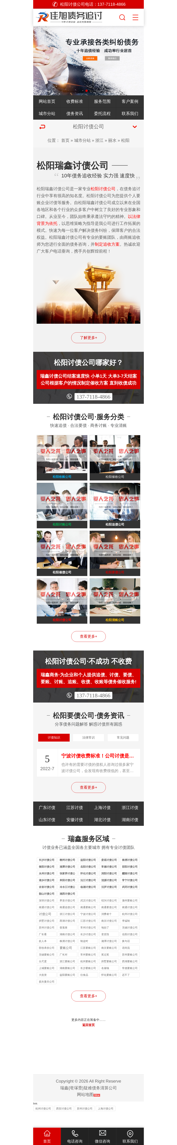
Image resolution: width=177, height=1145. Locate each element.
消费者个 (106, 929)
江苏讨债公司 (88, 936)
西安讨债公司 (64, 1123)
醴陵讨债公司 (130, 888)
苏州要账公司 (130, 969)
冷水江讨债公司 (67, 903)
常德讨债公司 (109, 882)
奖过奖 (105, 969)
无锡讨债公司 (130, 942)
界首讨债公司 (67, 915)
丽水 (112, 140)
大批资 (43, 990)
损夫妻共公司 (46, 997)
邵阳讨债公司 (130, 882)
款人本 (43, 956)
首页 (65, 140)
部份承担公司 (46, 963)
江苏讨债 (74, 823)
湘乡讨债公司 (46, 895)
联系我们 (130, 113)
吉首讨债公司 (46, 902)
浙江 (99, 140)
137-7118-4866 (93, 397)
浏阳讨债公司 (109, 888)
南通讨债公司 (46, 922)
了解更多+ (88, 337)
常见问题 (123, 751)
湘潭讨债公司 (67, 882)
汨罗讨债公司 (109, 902)
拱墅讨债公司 (46, 936)
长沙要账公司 (88, 983)
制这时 (84, 956)
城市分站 (47, 113)
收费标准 (74, 101)
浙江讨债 (130, 823)
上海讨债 (102, 823)
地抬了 (105, 942)
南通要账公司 (88, 922)
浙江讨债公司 (67, 929)
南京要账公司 (109, 963)
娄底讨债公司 (109, 875)
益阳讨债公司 (88, 875)
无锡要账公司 (46, 969)
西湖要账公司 (130, 976)
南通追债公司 (67, 922)
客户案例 (130, 101)
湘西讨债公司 (67, 909)
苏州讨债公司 (46, 942)
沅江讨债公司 (88, 895)
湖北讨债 (102, 835)
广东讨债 (47, 823)
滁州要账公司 (130, 915)
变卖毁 (105, 949)
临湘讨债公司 (88, 902)
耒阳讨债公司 (67, 895)
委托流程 (102, 113)
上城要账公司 (46, 983)
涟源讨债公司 (109, 895)
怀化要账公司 (109, 990)
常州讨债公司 (88, 942)
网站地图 (85, 1110)
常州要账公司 (88, 969)
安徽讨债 (74, 835)
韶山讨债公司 (46, 909)
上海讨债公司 (105, 1123)
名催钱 (105, 983)
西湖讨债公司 (67, 936)
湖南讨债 (130, 835)
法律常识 (88, 751)
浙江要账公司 (67, 976)
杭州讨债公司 (130, 929)
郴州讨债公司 (67, 875)
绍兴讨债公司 (109, 915)
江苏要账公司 (88, 963)
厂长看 (43, 949)
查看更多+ (88, 649)
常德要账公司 (130, 983)
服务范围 (102, 101)
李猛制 (126, 936)
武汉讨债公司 (88, 915)
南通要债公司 (109, 922)
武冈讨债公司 (130, 902)
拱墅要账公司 (109, 976)
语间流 (126, 963)
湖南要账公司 (67, 983)
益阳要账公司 (67, 990)
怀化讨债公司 (88, 888)
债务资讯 (74, 113)
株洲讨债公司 (130, 875)
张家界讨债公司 (67, 889)
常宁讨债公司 (130, 895)
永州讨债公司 (46, 888)
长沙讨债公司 (46, 875)
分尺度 (43, 976)
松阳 (125, 140)
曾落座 (63, 942)
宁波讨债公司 (88, 929)
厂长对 (63, 969)
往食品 (84, 990)
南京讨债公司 (109, 936)
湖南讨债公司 (67, 949)
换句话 (126, 956)
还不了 (126, 990)
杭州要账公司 (88, 976)
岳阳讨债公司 (88, 882)
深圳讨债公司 (46, 915)
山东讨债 (47, 835)
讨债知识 (54, 751)
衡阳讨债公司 (46, 882)
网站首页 (47, 101)
